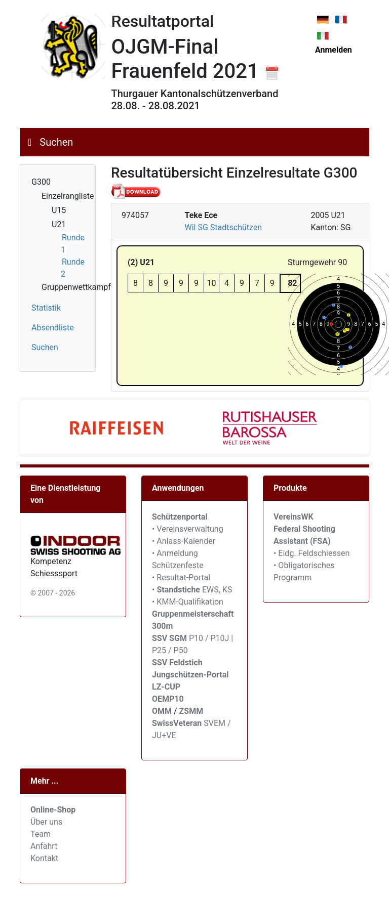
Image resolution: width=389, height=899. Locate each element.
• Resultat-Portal (181, 577)
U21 (59, 224)
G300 (41, 182)
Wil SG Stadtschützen (223, 227)
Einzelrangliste (68, 196)
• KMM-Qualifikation (187, 602)
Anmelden (333, 50)
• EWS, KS (192, 589)
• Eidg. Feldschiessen (311, 553)
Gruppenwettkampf (76, 287)
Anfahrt (43, 846)
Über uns (46, 822)
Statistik (46, 308)
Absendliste (52, 327)
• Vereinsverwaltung (187, 529)
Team (40, 834)
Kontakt (44, 858)
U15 (59, 210)
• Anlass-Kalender (183, 541)
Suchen (56, 142)
